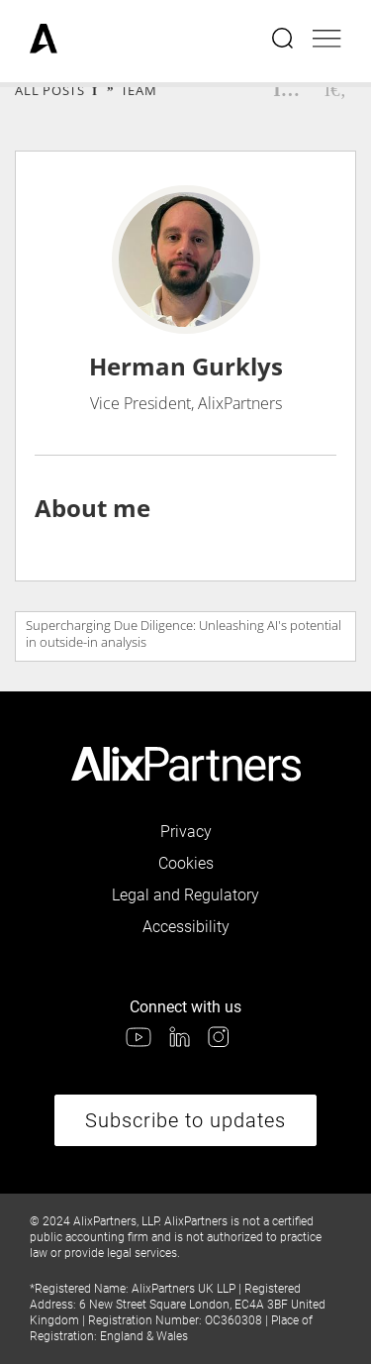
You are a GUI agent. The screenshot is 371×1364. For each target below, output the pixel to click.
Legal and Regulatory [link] (185, 895)
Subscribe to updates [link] (185, 1120)
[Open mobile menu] (327, 41)
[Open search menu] (284, 40)
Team (139, 90)
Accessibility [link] (186, 926)
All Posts (50, 90)
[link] (43, 40)
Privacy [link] (186, 831)
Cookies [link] (186, 863)
